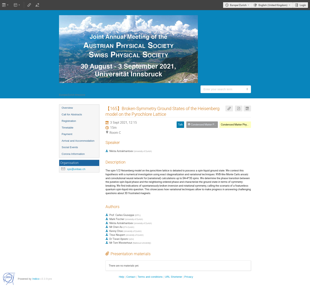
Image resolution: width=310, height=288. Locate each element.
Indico (35, 279)
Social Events (70, 147)
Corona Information (73, 153)
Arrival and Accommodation (78, 140)
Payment (67, 134)
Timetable (67, 127)
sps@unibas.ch (76, 169)
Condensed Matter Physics (236, 124)
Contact (130, 276)
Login (303, 5)
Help (121, 276)
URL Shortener (173, 276)
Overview (67, 107)
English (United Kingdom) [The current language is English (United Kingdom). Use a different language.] (273, 5)
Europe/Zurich (238, 5)
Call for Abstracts (72, 114)
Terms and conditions (150, 276)
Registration (69, 120)
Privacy (188, 276)
